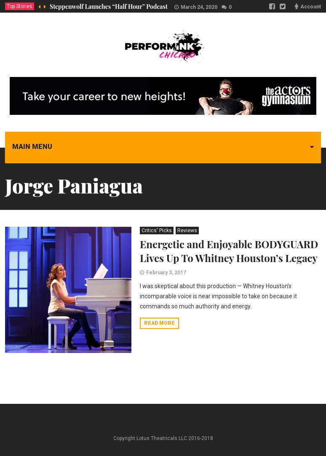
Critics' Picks (157, 230)
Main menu (32, 147)
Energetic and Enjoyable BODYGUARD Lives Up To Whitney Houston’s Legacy (229, 251)
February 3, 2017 (166, 273)
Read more (159, 323)
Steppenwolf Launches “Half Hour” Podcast (109, 7)
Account (310, 7)
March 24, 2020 (199, 7)
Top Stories (19, 6)
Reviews (187, 230)
